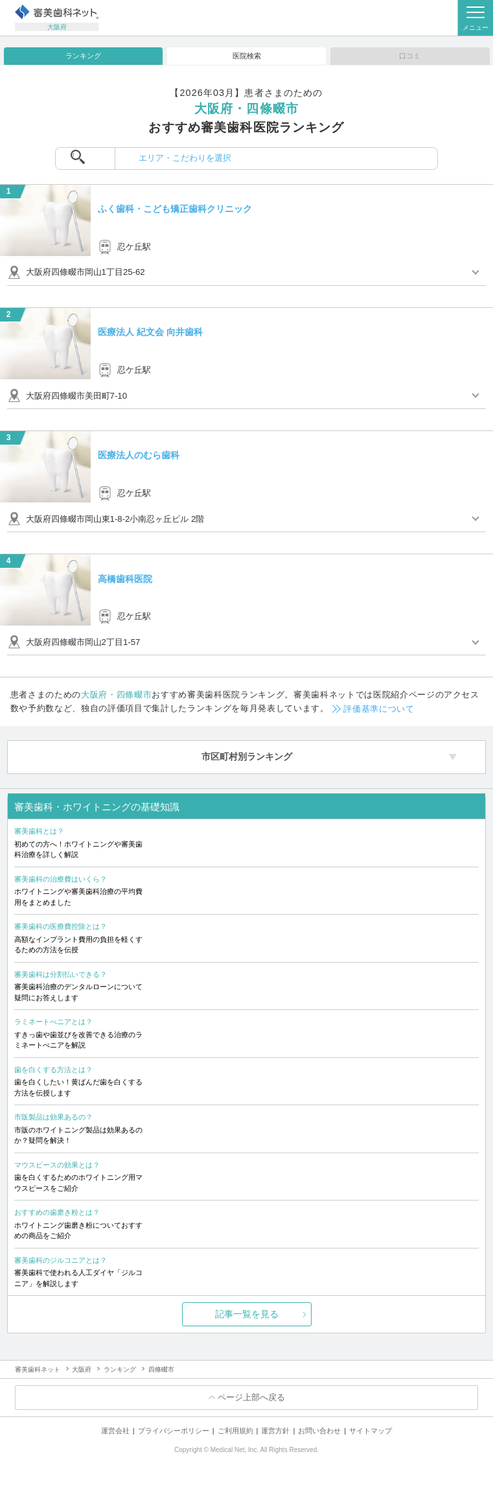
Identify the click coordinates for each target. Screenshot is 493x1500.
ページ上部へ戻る (251, 1397)
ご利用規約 (235, 1431)
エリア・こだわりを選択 (185, 158)
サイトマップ (370, 1431)
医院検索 (247, 56)
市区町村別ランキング (246, 756)
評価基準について (378, 709)
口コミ (409, 56)
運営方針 (275, 1431)
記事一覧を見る (247, 1314)
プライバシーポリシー (173, 1431)
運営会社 (115, 1431)
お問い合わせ (319, 1431)
